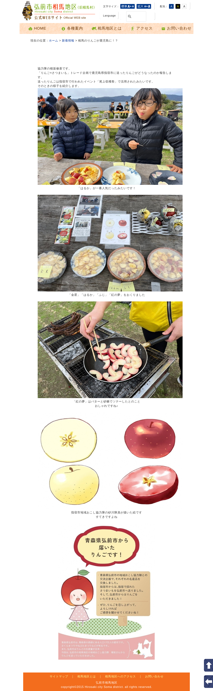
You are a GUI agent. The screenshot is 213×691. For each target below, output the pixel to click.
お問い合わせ (176, 28)
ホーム (53, 40)
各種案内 (72, 28)
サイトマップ (59, 676)
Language (109, 15)
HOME (37, 28)
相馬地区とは (106, 28)
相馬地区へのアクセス (120, 676)
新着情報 (68, 40)
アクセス (141, 28)
